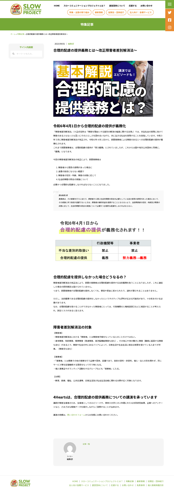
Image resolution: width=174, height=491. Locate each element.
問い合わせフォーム (76, 414)
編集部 (71, 43)
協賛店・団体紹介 (156, 481)
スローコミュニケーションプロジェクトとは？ (102, 481)
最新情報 (141, 481)
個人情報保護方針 (156, 485)
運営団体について (100, 485)
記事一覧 (86, 444)
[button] (169, 4)
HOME (75, 481)
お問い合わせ (128, 485)
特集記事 (20, 34)
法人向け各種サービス (79, 485)
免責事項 (141, 485)
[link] (56, 5)
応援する (115, 485)
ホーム (13, 34)
